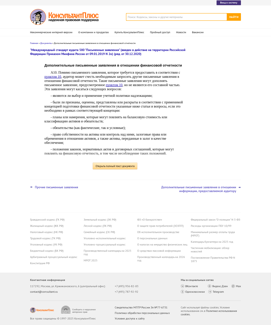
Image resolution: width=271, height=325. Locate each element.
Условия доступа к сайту (129, 318)
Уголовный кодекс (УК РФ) (46, 244)
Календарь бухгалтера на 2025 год (212, 241)
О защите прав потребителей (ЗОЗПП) (160, 226)
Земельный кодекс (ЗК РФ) (100, 219)
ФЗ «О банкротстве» (149, 219)
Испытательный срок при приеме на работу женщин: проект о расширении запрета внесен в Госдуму (214, 117)
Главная (34, 43)
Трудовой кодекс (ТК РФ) (45, 238)
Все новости (199, 128)
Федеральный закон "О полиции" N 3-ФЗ (215, 219)
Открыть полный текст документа (115, 166)
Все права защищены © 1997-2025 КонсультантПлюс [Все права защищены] (63, 318)
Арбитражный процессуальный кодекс (53, 257)
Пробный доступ (160, 32)
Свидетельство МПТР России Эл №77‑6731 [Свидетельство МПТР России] (141, 307)
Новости (181, 32)
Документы (46, 43)
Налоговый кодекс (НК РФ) (46, 232)
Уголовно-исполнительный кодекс (105, 238)
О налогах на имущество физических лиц (162, 244)
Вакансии (198, 32)
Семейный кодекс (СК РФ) (99, 232)
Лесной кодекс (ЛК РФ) (98, 226)
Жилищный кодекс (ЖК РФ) (46, 226)
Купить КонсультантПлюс (129, 32)
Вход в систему (228, 2)
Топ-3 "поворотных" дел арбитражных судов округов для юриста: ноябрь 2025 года (214, 68)
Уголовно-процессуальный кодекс (104, 244)
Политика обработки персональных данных (142, 313)
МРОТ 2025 (90, 260)
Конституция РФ (40, 263)
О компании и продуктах (93, 32)
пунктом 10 (52, 76)
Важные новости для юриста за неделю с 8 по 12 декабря (210, 100)
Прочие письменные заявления (56, 187)
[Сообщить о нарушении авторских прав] (78, 310)
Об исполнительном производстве (158, 232)
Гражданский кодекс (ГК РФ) (47, 219)
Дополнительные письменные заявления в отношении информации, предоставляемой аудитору (198, 189)
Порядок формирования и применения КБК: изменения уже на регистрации (215, 84)
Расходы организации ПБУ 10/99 (211, 226)
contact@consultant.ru (44, 291)
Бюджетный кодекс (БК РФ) (46, 250)
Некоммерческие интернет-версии (51, 32)
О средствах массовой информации (159, 250)
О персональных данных (152, 238)
